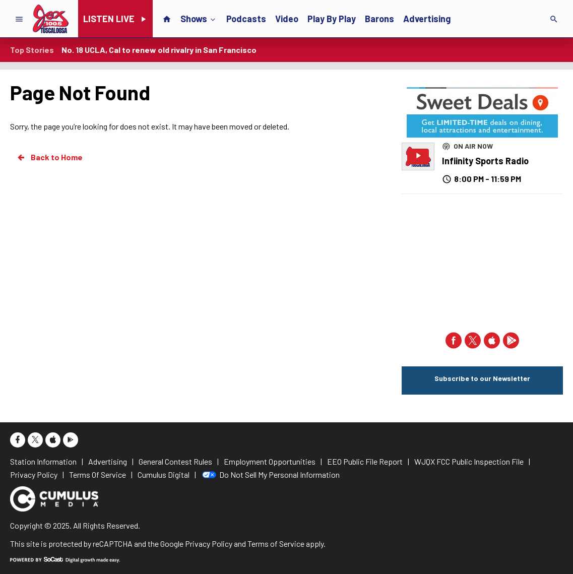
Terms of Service (275, 543)
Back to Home (49, 157)
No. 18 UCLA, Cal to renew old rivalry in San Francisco (159, 49)
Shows (198, 18)
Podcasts (246, 18)
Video (286, 18)
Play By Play (331, 18)
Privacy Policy (208, 543)
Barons (379, 18)
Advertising (427, 18)
